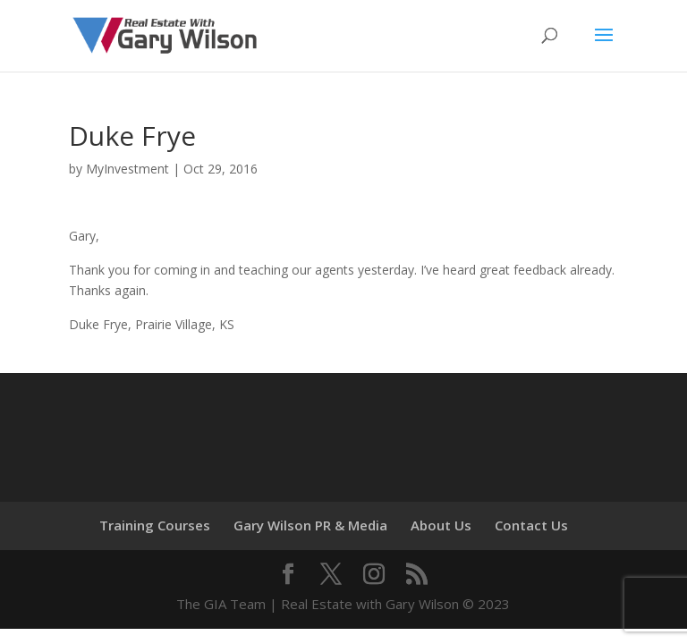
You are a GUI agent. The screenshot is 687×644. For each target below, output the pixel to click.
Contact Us (531, 525)
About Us (441, 525)
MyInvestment (127, 168)
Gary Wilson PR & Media (310, 525)
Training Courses (154, 525)
